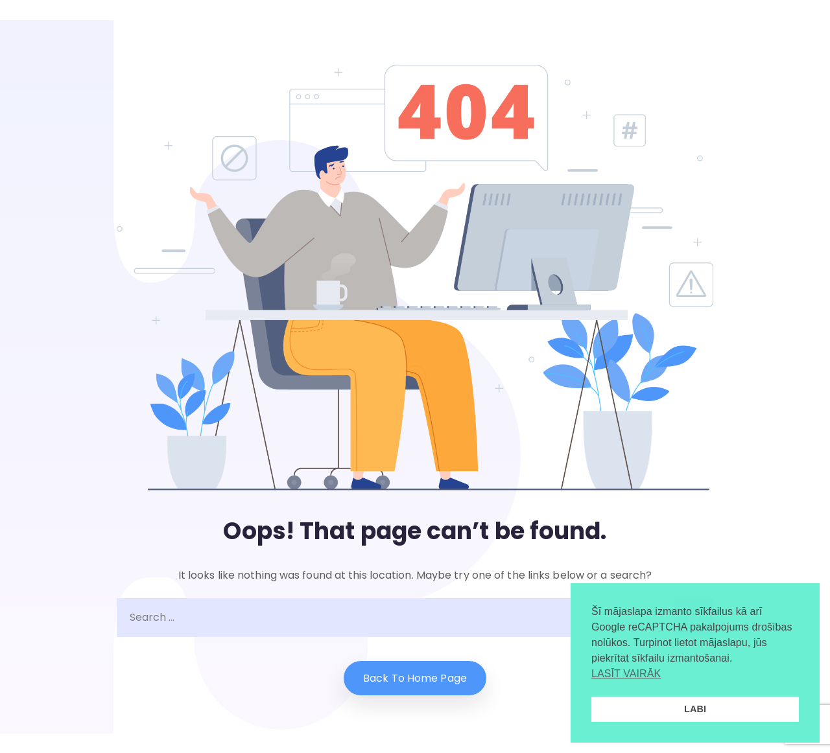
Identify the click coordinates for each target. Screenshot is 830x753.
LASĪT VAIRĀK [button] (626, 673)
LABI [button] (695, 709)
